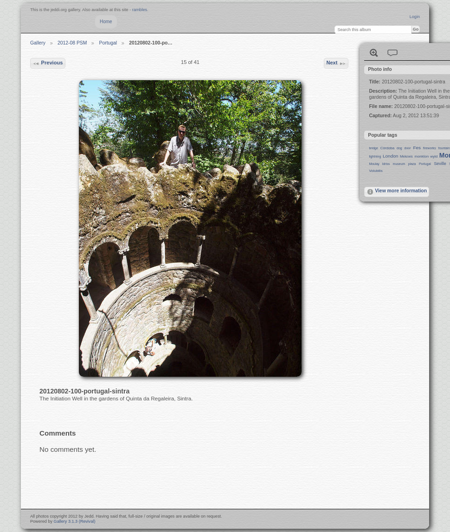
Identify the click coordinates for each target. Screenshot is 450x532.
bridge (373, 148)
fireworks (429, 148)
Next (336, 63)
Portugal (108, 42)
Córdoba (387, 148)
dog (399, 148)
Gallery (37, 42)
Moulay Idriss (379, 163)
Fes (417, 147)
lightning (375, 156)
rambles (139, 9)
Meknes (406, 156)
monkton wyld (426, 156)
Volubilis (375, 171)
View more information (396, 192)
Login (415, 16)
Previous (47, 63)
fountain (444, 148)
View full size (374, 53)
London (390, 155)
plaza (412, 163)
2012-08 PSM (72, 42)
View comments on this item (392, 53)
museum (399, 163)
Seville (440, 163)
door (408, 148)
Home (106, 21)
